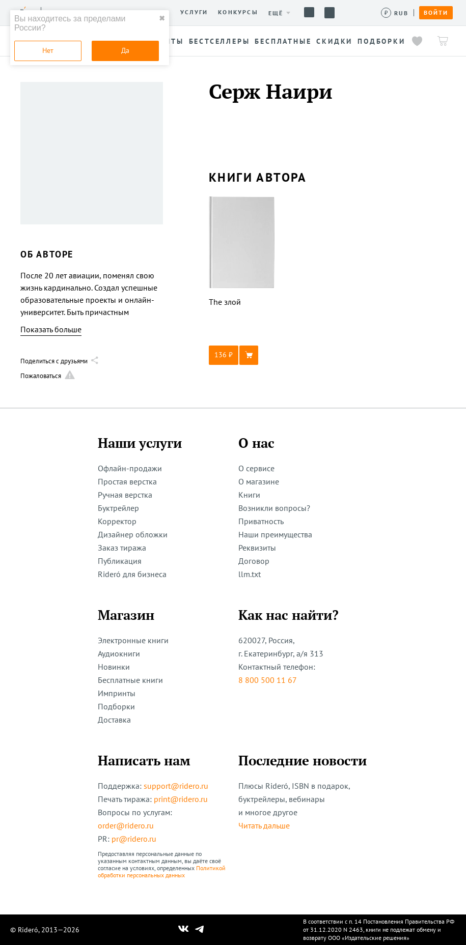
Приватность (261, 521)
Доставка (114, 719)
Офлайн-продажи (130, 468)
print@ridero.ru (181, 799)
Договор (253, 561)
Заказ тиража (122, 547)
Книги (249, 495)
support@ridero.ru (176, 786)
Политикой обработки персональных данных (162, 871)
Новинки (114, 667)
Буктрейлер (118, 508)
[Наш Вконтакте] (183, 930)
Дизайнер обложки (133, 534)
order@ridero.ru (126, 825)
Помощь (309, 12)
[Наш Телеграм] (199, 930)
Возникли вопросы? (274, 508)
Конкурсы (238, 12)
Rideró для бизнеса (132, 574)
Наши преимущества (275, 534)
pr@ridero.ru (134, 839)
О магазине (258, 481)
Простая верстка (127, 481)
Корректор (117, 521)
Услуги (194, 12)
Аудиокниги (119, 653)
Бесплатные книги (130, 680)
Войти (436, 12)
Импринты (116, 693)
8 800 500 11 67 (267, 680)
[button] (242, 355)
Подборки (116, 706)
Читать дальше (264, 825)
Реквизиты (257, 547)
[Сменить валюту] (395, 13)
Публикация (120, 561)
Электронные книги (133, 640)
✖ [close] (162, 18)
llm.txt (249, 574)
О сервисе (256, 468)
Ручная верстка (125, 495)
